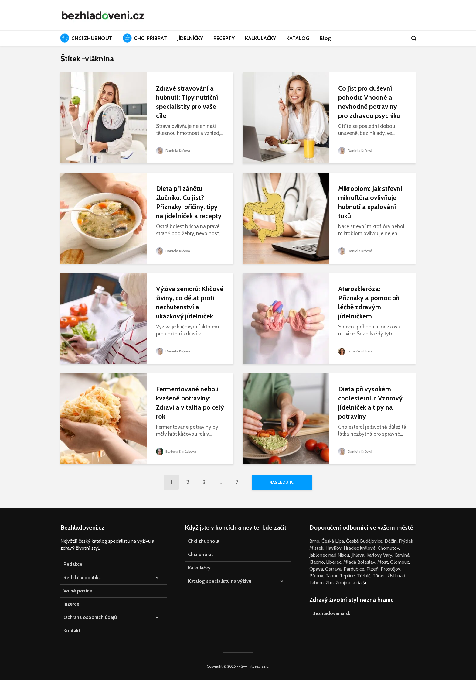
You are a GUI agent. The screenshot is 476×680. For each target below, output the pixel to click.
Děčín (391, 541)
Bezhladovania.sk (331, 613)
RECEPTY (224, 38)
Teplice (347, 576)
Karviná (402, 555)
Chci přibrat (200, 554)
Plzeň (372, 569)
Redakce (72, 564)
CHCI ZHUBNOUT (86, 38)
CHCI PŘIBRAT (145, 38)
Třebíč (363, 576)
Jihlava (357, 555)
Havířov (333, 548)
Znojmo (344, 583)
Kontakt (71, 631)
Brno (314, 541)
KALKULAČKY (260, 38)
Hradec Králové (360, 548)
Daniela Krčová (173, 150)
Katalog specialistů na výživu (219, 581)
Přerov (316, 576)
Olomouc (399, 562)
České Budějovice (364, 541)
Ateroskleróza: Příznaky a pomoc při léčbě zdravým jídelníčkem (368, 302)
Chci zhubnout (204, 541)
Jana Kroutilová (355, 351)
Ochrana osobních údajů (90, 617)
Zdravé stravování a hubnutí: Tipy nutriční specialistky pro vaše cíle (187, 102)
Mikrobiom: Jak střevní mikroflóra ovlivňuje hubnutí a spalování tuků (370, 202)
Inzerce (71, 604)
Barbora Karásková (176, 451)
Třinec (379, 576)
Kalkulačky (199, 568)
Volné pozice (77, 591)
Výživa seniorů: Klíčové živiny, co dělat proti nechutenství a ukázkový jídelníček (189, 302)
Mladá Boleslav (359, 562)
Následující (282, 482)
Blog (325, 38)
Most (382, 562)
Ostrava (333, 569)
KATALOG (297, 38)
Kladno (316, 562)
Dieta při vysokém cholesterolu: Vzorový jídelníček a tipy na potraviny (370, 403)
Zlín (330, 583)
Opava (316, 569)
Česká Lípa (332, 541)
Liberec (333, 562)
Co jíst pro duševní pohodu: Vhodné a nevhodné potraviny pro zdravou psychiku (369, 102)
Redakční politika (82, 577)
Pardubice (354, 569)
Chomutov (388, 548)
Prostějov (390, 569)
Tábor (331, 576)
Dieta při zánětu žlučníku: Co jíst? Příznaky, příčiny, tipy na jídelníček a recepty (189, 202)
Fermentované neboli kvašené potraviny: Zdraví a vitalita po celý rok (190, 403)
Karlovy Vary (379, 555)
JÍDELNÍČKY (190, 38)
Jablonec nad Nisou (329, 555)
